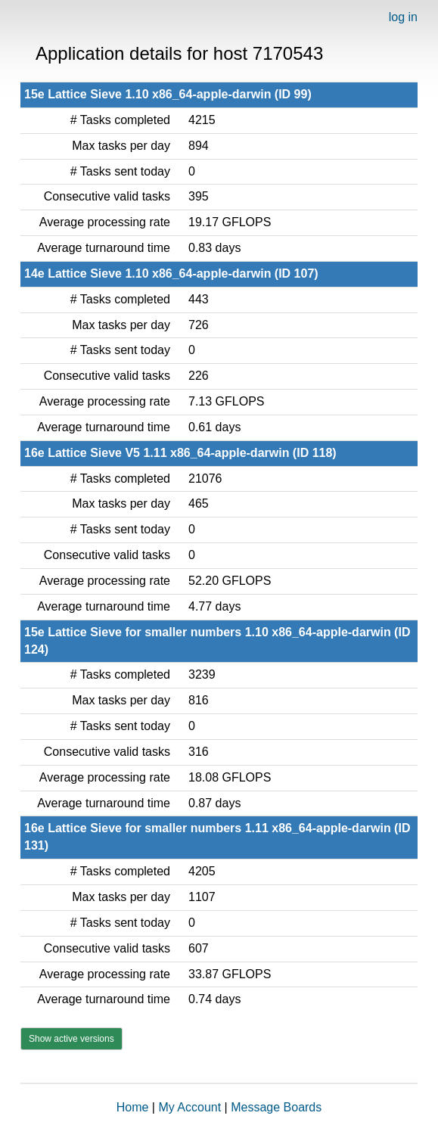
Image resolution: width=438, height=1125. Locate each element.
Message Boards (276, 1107)
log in (403, 17)
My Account (189, 1107)
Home (132, 1107)
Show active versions (71, 1038)
